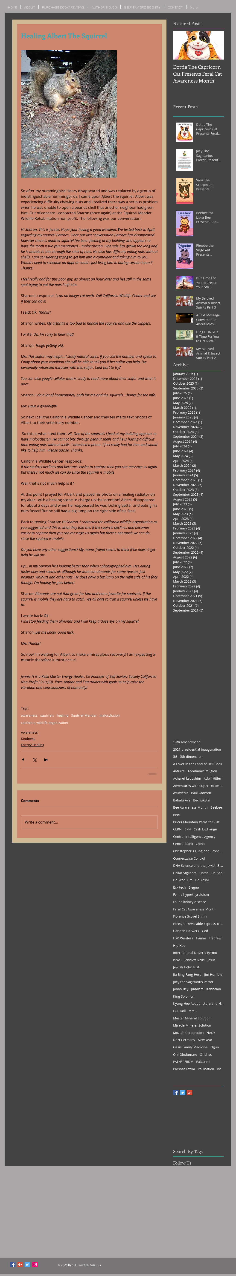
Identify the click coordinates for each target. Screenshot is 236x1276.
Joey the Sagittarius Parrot (193, 982)
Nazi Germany (184, 1040)
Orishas (206, 1054)
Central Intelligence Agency (194, 836)
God (205, 931)
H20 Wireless (183, 938)
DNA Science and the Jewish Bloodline (198, 865)
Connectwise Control (189, 858)
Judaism (197, 989)
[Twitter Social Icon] (27, 1264)
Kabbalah (213, 989)
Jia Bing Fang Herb (187, 974)
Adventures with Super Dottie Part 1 (198, 786)
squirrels (47, 715)
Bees (177, 815)
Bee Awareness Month (190, 807)
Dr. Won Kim (182, 880)
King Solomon (183, 996)
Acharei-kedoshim (187, 778)
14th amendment (186, 742)
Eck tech (179, 887)
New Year (205, 1040)
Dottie (204, 873)
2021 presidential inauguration (197, 749)
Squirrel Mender (84, 715)
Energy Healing (32, 745)
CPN (187, 829)
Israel (177, 960)
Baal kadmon (201, 793)
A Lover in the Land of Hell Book (197, 764)
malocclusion (109, 715)
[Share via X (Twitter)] (34, 759)
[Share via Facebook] (23, 759)
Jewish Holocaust (186, 967)
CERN (177, 829)
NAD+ (211, 1032)
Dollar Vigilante (185, 873)
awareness (29, 715)
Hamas (201, 938)
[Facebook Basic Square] (175, 1092)
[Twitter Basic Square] (182, 1092)
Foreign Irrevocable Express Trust (198, 923)
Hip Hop (179, 945)
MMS (192, 1011)
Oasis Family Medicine (190, 1047)
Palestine (203, 1061)
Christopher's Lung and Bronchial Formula (198, 851)
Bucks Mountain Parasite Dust (196, 822)
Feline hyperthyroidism (191, 894)
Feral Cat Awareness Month (194, 909)
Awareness (29, 732)
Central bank (183, 843)
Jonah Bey (180, 989)
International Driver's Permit (195, 952)
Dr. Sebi (217, 873)
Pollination (206, 1069)
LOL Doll (179, 1011)
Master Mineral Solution (191, 1018)
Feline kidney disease (189, 902)
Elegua (194, 887)
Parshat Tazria (184, 1069)
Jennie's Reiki (194, 960)
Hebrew (215, 938)
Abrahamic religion (202, 771)
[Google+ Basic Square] (189, 1092)
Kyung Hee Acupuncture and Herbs (198, 1003)
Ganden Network (186, 931)
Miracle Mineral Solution (192, 1025)
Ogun (214, 1047)
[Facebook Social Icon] (12, 1264)
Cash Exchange (205, 829)
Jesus (211, 960)
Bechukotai (201, 800)
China (200, 843)
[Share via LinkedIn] (46, 759)
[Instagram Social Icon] (35, 1264)
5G (175, 756)
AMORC (179, 771)
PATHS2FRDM (183, 1061)
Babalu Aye (181, 800)
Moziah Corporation (188, 1032)
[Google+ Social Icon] (20, 1264)
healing (62, 715)
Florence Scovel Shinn (190, 916)
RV (219, 1069)
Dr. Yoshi (202, 880)
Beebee (216, 807)
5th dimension (191, 756)
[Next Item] (216, 45)
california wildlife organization (44, 723)
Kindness (28, 738)
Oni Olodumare (185, 1054)
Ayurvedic (180, 793)
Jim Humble (213, 974)
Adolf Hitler (212, 778)
